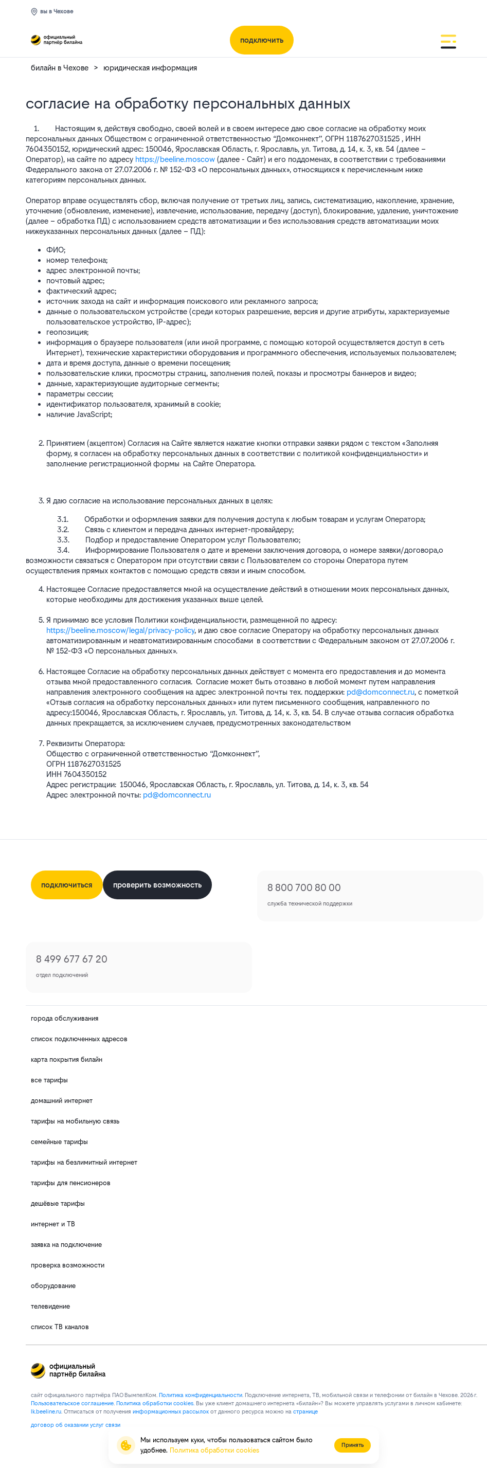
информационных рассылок (171, 1411)
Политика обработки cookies (214, 1450)
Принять (352, 1445)
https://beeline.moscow (175, 159)
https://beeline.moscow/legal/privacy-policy (120, 630)
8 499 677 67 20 (71, 959)
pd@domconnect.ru (380, 691)
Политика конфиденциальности (200, 1395)
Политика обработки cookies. (155, 1403)
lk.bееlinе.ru (46, 1411)
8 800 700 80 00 (304, 887)
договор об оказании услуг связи (75, 1425)
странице (305, 1411)
